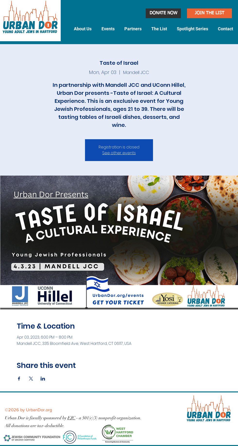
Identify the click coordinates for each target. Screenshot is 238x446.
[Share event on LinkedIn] (43, 379)
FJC (71, 418)
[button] (82, 29)
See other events (119, 153)
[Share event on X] (31, 379)
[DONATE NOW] (163, 13)
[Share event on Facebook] (19, 379)
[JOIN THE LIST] (209, 13)
